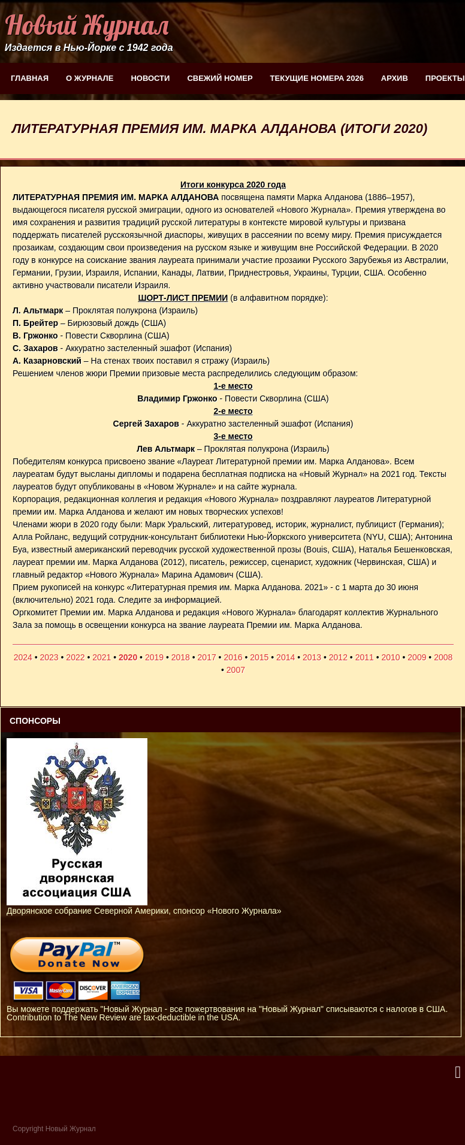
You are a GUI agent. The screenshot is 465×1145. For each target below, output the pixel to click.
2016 (233, 657)
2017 (207, 657)
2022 (75, 657)
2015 (259, 657)
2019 (154, 657)
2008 (443, 657)
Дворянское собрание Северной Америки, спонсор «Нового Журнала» (144, 907)
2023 (49, 657)
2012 (338, 657)
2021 (101, 657)
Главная (30, 78)
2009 (416, 657)
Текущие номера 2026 (317, 78)
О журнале (89, 78)
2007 (236, 670)
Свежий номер (219, 78)
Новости (150, 78)
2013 (312, 657)
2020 (128, 657)
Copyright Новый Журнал (54, 1129)
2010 (390, 657)
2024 (23, 657)
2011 (364, 657)
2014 (285, 657)
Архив (394, 78)
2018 (180, 657)
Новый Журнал (86, 24)
